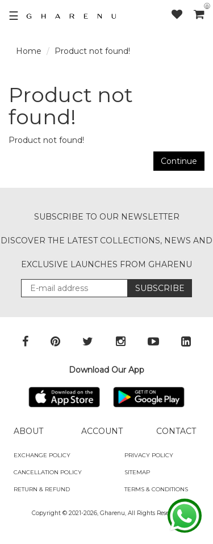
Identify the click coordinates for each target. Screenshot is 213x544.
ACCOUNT (102, 431)
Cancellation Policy (48, 472)
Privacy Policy (148, 455)
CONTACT (176, 431)
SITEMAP (137, 472)
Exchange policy (42, 455)
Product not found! (92, 51)
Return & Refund (42, 489)
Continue (179, 161)
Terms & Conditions (156, 489)
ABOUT (28, 431)
